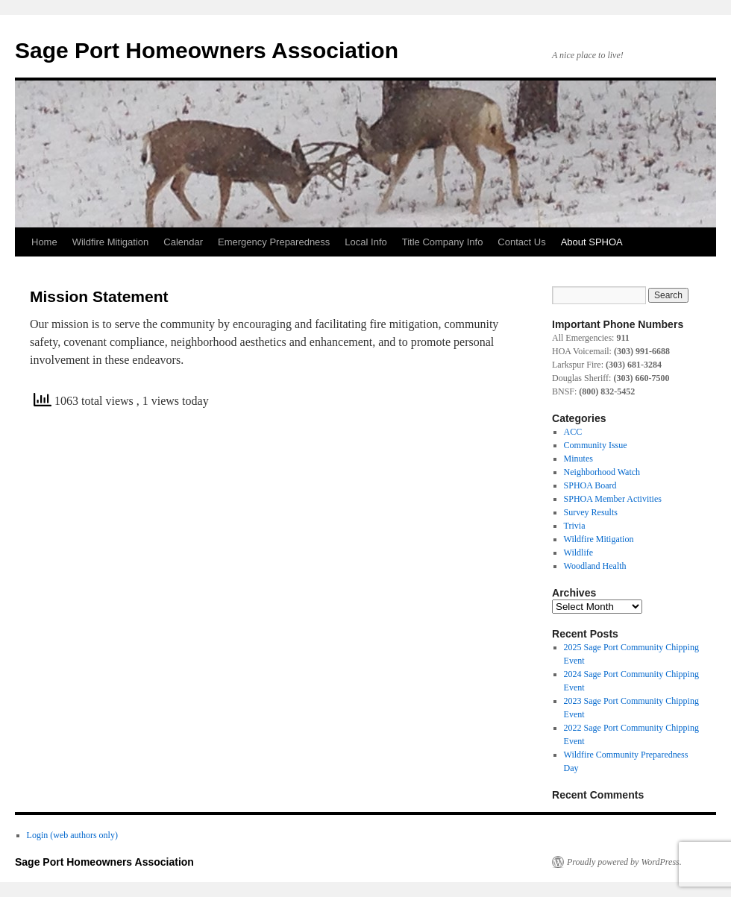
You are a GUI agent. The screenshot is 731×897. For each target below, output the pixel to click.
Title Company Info (442, 242)
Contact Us (521, 242)
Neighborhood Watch (602, 472)
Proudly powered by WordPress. (624, 862)
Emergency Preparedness (274, 242)
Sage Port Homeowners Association (206, 50)
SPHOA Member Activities (613, 499)
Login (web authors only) (72, 835)
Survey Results (591, 512)
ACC (573, 432)
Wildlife (579, 552)
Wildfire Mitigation (110, 242)
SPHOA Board (590, 485)
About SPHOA (592, 242)
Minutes (578, 458)
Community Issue (595, 445)
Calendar (183, 242)
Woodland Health (595, 566)
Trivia (575, 525)
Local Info (365, 242)
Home (44, 242)
